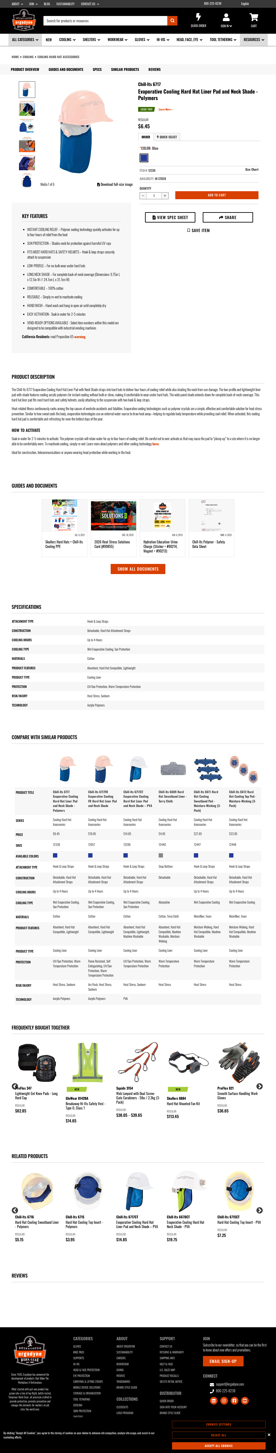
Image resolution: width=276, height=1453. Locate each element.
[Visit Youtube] (245, 1400)
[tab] (145, 137)
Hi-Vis (76, 1364)
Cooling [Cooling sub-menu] (65, 39)
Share (227, 217)
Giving (120, 1370)
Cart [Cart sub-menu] (254, 20)
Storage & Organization (87, 1393)
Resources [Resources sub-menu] (252, 39)
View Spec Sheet (170, 217)
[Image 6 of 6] (27, 180)
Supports (78, 1358)
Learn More (165, 109)
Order (146, 137)
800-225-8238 (212, 3)
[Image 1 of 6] (27, 89)
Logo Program (124, 1413)
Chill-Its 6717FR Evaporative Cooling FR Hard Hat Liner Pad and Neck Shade (102, 798)
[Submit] (172, 20)
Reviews (154, 69)
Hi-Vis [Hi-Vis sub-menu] (161, 39)
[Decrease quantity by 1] (143, 195)
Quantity (145, 188)
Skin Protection (82, 1411)
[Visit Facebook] (234, 1400)
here (155, 443)
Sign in (226, 20)
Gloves (77, 1346)
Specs (97, 69)
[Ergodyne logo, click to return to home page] (24, 29)
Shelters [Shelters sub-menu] (90, 39)
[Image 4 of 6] (27, 144)
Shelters (78, 1417)
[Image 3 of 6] (27, 126)
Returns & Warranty (172, 1352)
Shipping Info (167, 1358)
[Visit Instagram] (224, 1400)
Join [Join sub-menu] (32, 4)
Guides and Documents (66, 69)
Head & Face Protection (86, 1370)
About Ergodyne (125, 1346)
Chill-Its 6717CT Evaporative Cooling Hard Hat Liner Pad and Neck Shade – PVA (137, 798)
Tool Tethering (81, 1399)
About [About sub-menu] (16, 4)
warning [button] (79, 336)
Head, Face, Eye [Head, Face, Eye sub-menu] (188, 39)
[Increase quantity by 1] (165, 195)
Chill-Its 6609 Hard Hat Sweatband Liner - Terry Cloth (173, 796)
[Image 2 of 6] (27, 108)
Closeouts (122, 1407)
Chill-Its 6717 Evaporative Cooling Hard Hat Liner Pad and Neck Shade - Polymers (65, 801)
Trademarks (123, 1382)
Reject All (218, 1435)
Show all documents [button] (138, 569)
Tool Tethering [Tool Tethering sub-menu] (221, 39)
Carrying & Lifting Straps (88, 1382)
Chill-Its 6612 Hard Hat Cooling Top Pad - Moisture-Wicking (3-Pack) (242, 798)
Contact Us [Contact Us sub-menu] (88, 4)
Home (15, 56)
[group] (37, 1077)
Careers (121, 1358)
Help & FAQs (166, 1364)
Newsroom (122, 1364)
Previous (13, 1085)
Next (258, 1085)
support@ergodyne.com (227, 1384)
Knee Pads (78, 1352)
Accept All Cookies (219, 1445)
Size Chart (251, 169)
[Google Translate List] (254, 4)
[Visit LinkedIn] (213, 1400)
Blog (47, 4)
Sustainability (65, 4)
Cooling (28, 56)
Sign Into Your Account (173, 1407)
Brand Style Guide (126, 1387)
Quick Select (167, 137)
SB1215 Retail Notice (171, 1382)
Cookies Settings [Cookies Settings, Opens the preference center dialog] (218, 1424)
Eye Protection (81, 1376)
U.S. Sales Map (167, 1370)
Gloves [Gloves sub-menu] (140, 39)
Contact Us (166, 1346)
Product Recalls (169, 1376)
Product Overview (25, 69)
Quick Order (198, 20)
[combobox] (110, 21)
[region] (138, 1435)
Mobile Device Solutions (87, 1387)
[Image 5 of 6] (27, 162)
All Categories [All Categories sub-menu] (23, 39)
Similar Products (125, 69)
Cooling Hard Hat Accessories (58, 56)
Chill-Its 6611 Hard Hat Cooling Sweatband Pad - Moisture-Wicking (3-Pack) (207, 801)
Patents (120, 1376)
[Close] (269, 1434)
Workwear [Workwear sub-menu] (116, 39)
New (49, 39)
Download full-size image (115, 184)
